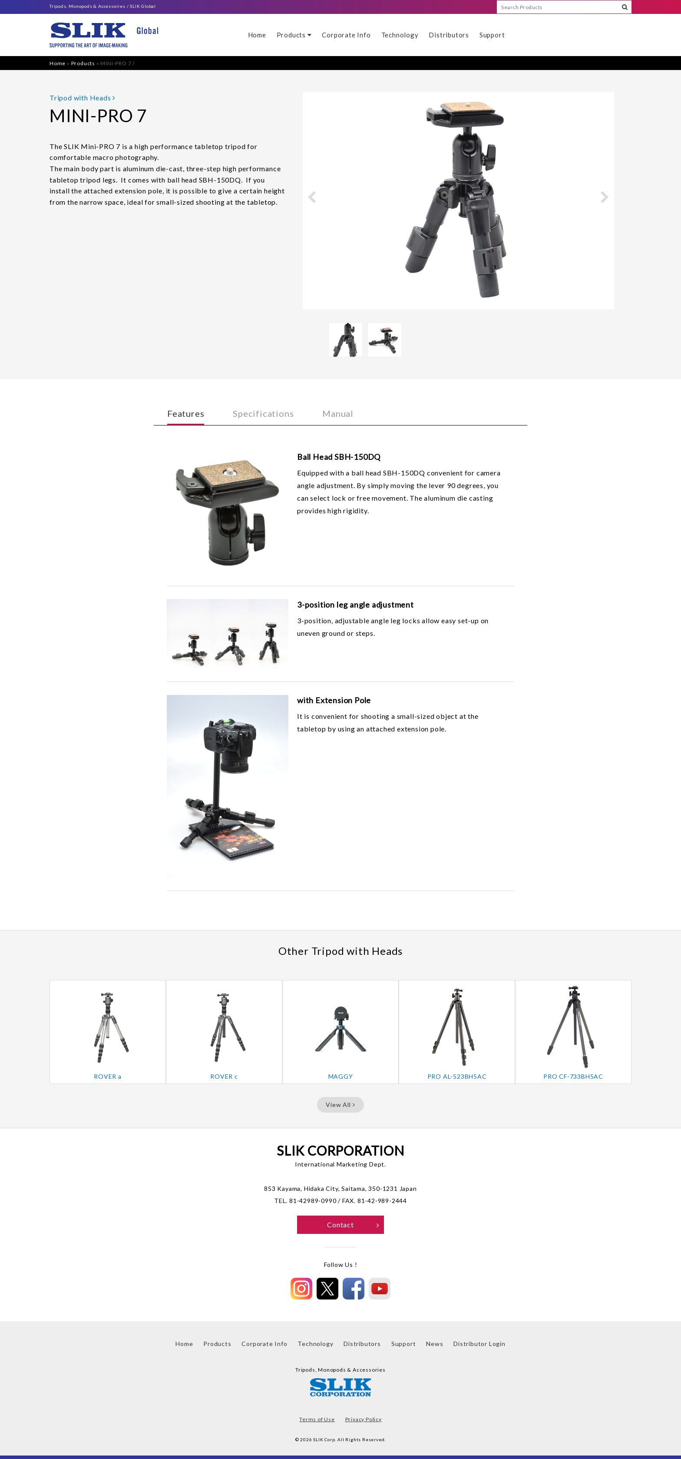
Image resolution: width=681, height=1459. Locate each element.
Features (185, 413)
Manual (338, 413)
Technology (400, 35)
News (434, 1343)
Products (294, 35)
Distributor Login (479, 1343)
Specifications (263, 413)
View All (340, 1104)
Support (492, 35)
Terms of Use (317, 1419)
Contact (353, 1224)
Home (257, 35)
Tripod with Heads (83, 97)
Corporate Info (346, 35)
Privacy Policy (363, 1419)
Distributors (449, 35)
